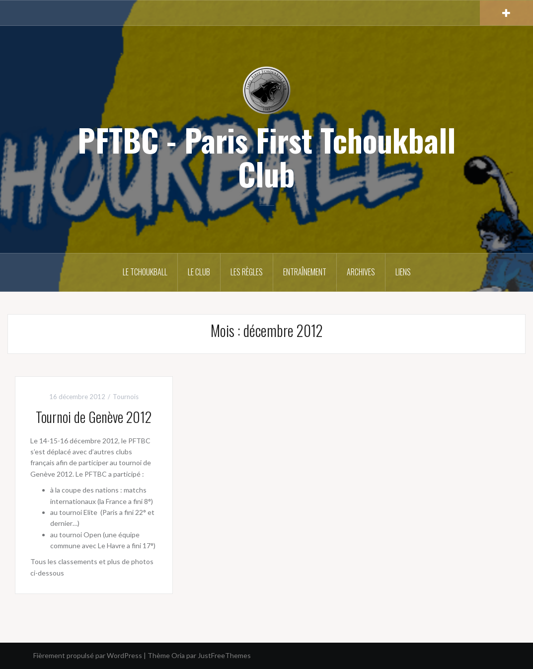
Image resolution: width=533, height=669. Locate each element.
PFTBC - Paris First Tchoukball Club (266, 156)
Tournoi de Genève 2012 (94, 417)
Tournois (126, 397)
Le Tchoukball (145, 272)
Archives (361, 272)
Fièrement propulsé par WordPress (87, 655)
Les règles (246, 272)
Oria (178, 655)
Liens (403, 272)
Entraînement (304, 272)
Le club (199, 272)
